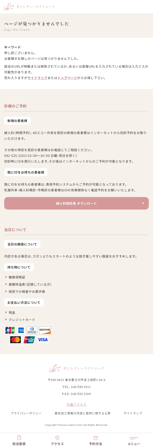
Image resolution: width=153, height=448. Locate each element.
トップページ (67, 77)
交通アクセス (76, 404)
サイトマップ (37, 77)
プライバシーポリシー (26, 413)
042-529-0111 (81, 387)
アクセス (57, 443)
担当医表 (19, 443)
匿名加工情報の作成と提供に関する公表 (83, 413)
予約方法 (95, 443)
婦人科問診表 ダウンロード (76, 203)
